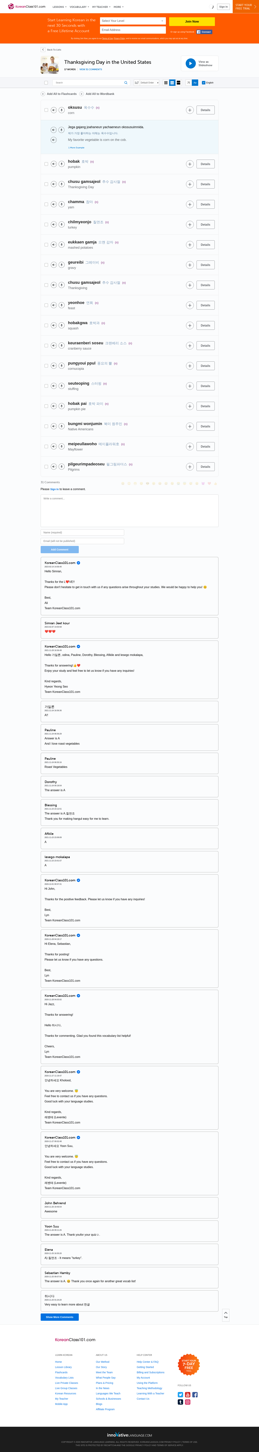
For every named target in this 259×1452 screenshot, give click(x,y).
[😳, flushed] (129, 483)
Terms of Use (107, 38)
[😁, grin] (135, 483)
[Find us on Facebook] (195, 1394)
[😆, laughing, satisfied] (160, 483)
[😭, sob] (178, 483)
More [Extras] (117, 7)
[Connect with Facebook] (204, 32)
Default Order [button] (147, 82)
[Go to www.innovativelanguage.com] (129, 1434)
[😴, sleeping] (191, 483)
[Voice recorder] (62, 110)
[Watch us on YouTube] (188, 1394)
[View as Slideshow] (200, 63)
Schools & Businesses (108, 1398)
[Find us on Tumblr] (180, 1402)
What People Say (105, 1377)
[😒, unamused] (141, 483)
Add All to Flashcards (62, 93)
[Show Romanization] (195, 82)
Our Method (102, 1361)
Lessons (58, 7)
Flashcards (61, 1372)
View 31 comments (90, 69)
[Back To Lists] (51, 49)
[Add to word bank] (190, 110)
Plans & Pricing (104, 1382)
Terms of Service (166, 1445)
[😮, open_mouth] (197, 483)
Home (58, 1361)
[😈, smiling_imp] (203, 483)
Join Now (192, 21)
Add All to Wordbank (100, 93)
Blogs (99, 1404)
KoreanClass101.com (152, 1442)
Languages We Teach (108, 1393)
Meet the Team (104, 1372)
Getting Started (145, 1367)
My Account (143, 1377)
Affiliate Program (105, 1409)
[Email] (82, 541)
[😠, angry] (154, 483)
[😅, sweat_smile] (166, 483)
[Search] (91, 82)
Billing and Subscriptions (150, 1372)
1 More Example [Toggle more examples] (76, 147)
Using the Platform (147, 1382)
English (207, 83)
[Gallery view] (179, 82)
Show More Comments (59, 1317)
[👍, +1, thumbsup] (215, 483)
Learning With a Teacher (150, 1393)
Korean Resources (65, 1393)
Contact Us (143, 1398)
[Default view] (172, 82)
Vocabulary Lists (64, 1377)
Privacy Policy (119, 38)
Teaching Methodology (149, 1388)
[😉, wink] (172, 483)
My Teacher (100, 7)
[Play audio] (54, 110)
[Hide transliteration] (188, 82)
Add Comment (59, 549)
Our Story (101, 1367)
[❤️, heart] (209, 483)
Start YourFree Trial (246, 6)
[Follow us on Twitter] (180, 1394)
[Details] (206, 110)
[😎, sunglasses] (147, 483)
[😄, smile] (123, 483)
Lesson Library (63, 1367)
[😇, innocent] (184, 483)
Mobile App (61, 1404)
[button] (211, 6)
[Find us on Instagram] (188, 1402)
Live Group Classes (66, 1388)
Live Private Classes (66, 1382)
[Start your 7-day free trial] (189, 1365)
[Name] (82, 532)
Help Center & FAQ (147, 1361)
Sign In (223, 6)
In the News (102, 1388)
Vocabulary (78, 7)
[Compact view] (166, 82)
